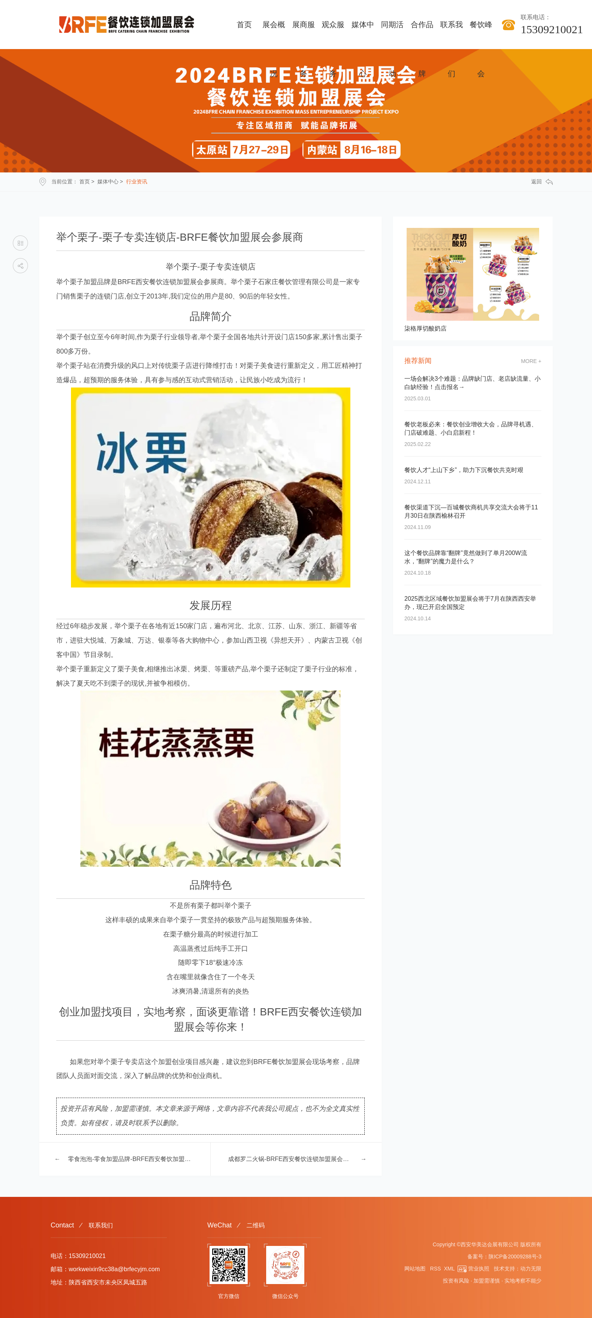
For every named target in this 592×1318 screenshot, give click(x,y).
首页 (84, 181)
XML (449, 1269)
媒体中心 (108, 181)
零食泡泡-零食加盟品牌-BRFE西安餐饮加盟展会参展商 (130, 1159)
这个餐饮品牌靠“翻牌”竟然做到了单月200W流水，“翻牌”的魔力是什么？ (465, 557)
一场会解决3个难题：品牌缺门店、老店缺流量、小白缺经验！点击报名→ (472, 382)
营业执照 (474, 1269)
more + (531, 361)
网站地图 (415, 1269)
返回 (542, 181)
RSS (435, 1269)
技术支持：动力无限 (517, 1269)
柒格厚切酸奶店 (425, 328)
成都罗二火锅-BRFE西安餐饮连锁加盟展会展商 (290, 1159)
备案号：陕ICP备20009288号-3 (504, 1256)
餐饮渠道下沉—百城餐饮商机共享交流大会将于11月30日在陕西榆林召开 (471, 511)
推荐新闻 (418, 360)
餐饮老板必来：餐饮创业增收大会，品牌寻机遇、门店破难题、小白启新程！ (470, 428)
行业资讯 (136, 181)
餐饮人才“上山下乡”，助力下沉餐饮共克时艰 (463, 470)
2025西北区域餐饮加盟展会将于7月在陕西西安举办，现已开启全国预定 (470, 602)
